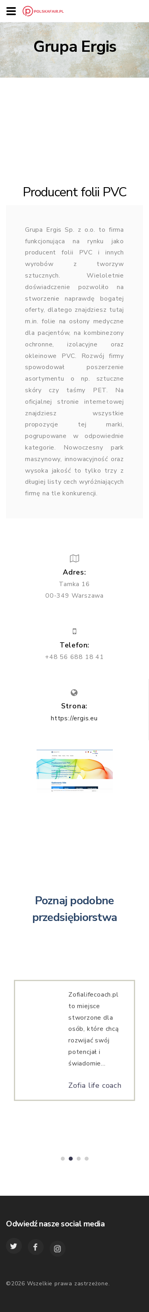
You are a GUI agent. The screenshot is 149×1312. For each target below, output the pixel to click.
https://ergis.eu (74, 718)
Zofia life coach (95, 1088)
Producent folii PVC (75, 192)
